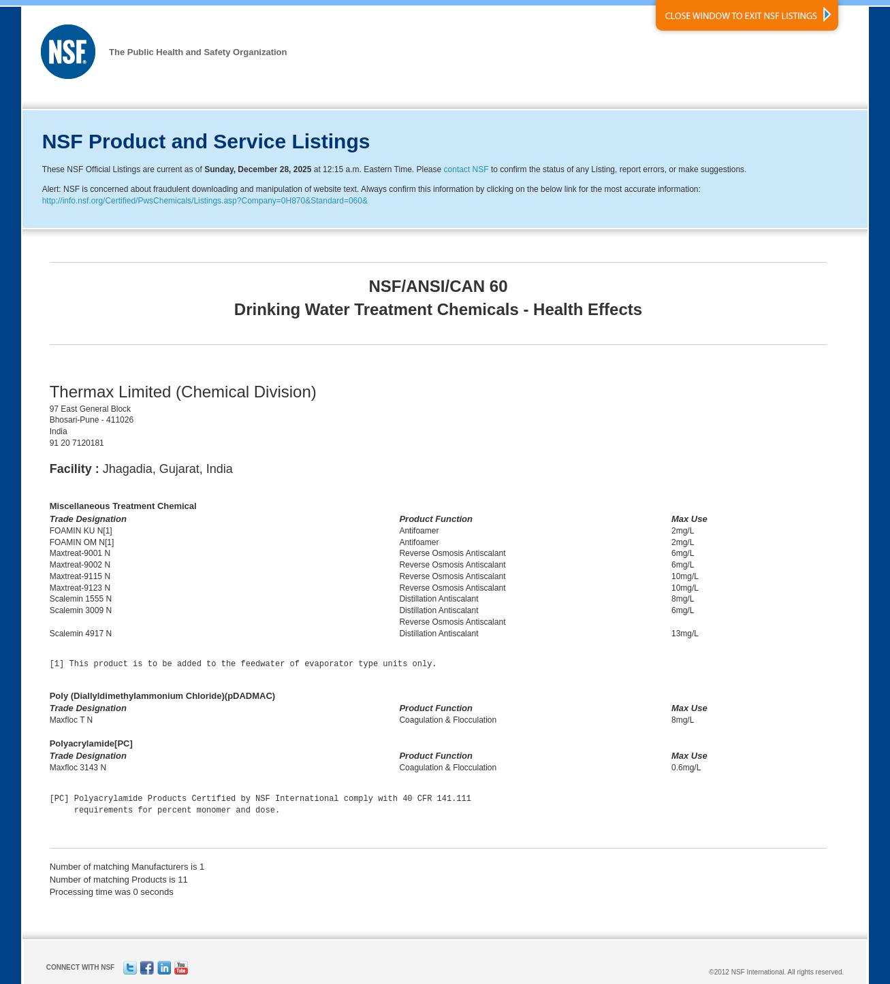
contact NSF (466, 169)
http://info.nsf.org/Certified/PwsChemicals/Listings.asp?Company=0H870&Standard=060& (205, 201)
